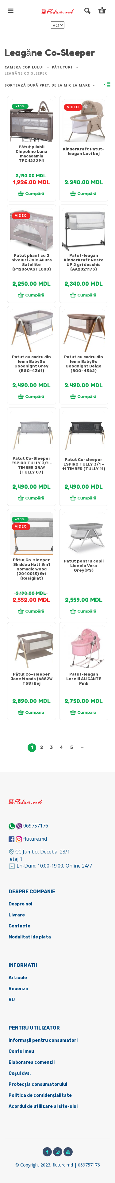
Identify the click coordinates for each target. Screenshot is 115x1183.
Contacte (19, 926)
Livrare (17, 915)
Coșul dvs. (20, 1073)
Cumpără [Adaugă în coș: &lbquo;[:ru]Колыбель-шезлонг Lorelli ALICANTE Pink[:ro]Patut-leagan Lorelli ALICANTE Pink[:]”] (83, 712)
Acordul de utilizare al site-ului (43, 1106)
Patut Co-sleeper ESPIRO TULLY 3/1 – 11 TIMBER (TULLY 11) (83, 464)
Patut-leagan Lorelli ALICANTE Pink (83, 679)
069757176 (35, 825)
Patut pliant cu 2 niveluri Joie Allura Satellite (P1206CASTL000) (31, 262)
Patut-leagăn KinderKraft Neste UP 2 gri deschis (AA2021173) (84, 262)
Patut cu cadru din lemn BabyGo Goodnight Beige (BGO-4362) (83, 364)
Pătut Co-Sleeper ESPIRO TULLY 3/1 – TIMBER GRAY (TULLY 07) (31, 465)
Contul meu (21, 1051)
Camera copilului (24, 67)
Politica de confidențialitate (40, 1095)
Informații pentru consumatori (43, 1040)
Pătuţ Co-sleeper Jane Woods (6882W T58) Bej (31, 679)
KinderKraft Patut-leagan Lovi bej (83, 151)
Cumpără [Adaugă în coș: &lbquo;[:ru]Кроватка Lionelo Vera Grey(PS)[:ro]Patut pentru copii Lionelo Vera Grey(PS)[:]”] (83, 611)
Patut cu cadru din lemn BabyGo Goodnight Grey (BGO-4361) (31, 364)
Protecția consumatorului (38, 1084)
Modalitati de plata (30, 937)
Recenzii (18, 988)
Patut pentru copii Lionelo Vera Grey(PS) (84, 566)
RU (12, 999)
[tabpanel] (31, 123)
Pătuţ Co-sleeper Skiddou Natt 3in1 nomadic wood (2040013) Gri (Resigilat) (31, 569)
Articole (18, 977)
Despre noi (20, 904)
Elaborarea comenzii (32, 1062)
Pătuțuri (62, 67)
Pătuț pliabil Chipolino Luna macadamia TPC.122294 (31, 154)
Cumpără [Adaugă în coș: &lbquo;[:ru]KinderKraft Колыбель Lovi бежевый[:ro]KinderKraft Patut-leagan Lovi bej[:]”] (83, 193)
